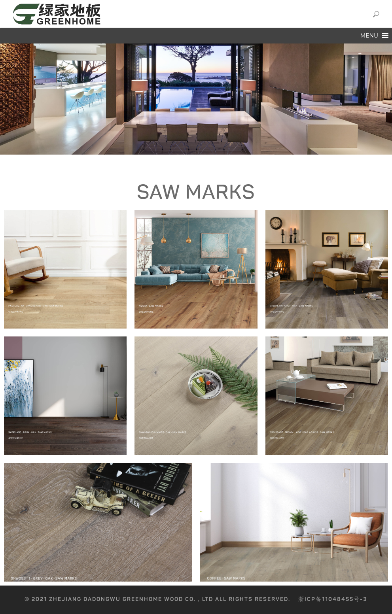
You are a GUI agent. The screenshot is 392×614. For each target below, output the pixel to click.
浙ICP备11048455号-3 (332, 599)
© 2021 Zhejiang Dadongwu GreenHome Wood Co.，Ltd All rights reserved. (157, 599)
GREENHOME (110, 14)
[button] (369, 35)
